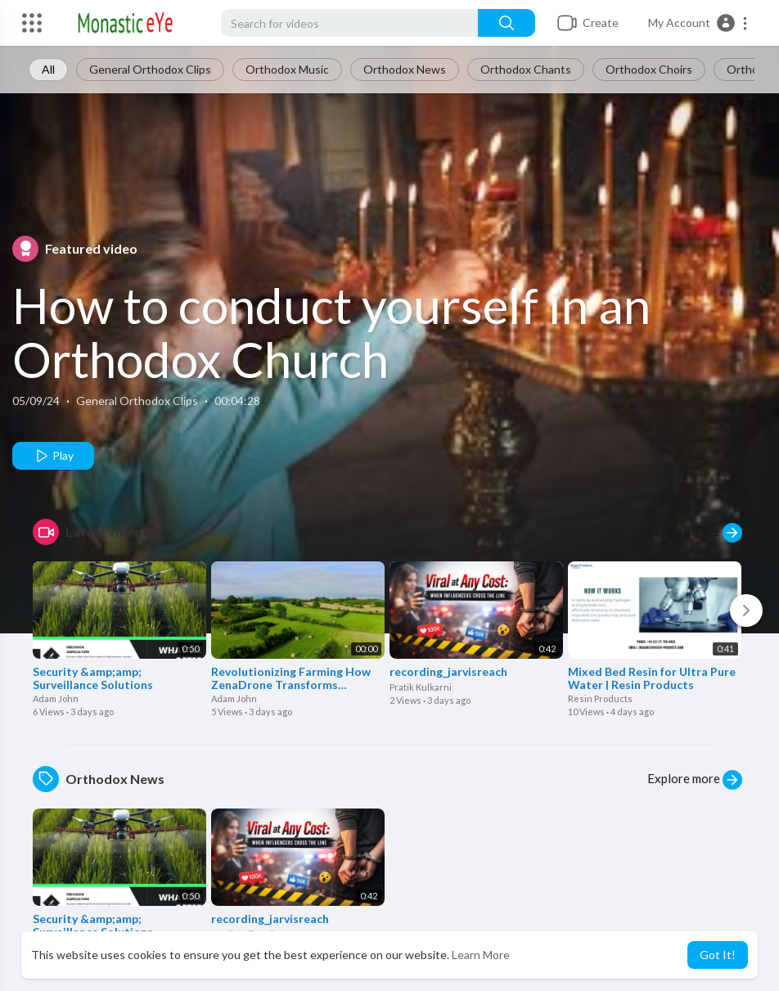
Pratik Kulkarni (421, 687)
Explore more (694, 533)
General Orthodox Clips (150, 69)
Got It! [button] (718, 955)
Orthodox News (404, 69)
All (48, 69)
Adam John (56, 698)
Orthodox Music (287, 69)
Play (54, 456)
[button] (698, 23)
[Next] (746, 610)
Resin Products (600, 698)
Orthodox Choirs (649, 69)
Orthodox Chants (525, 69)
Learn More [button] (481, 955)
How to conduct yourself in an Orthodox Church (331, 332)
